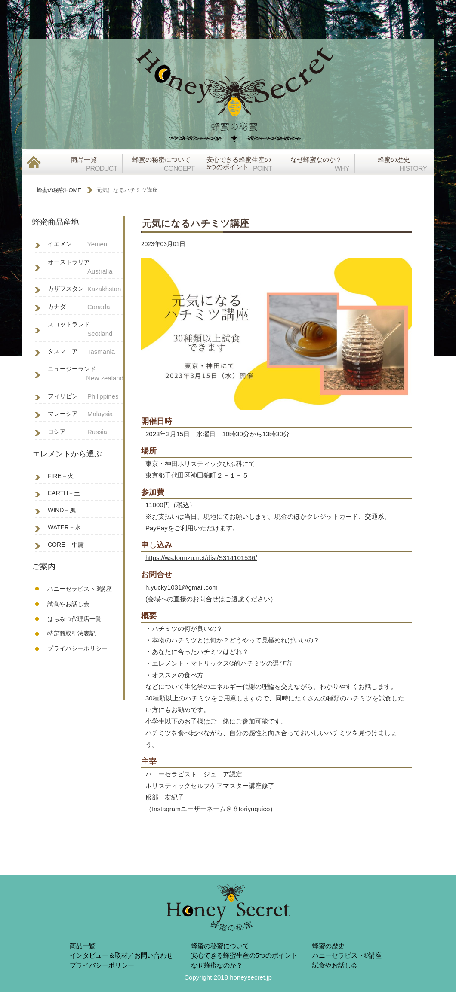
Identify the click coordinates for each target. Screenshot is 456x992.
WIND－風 (62, 510)
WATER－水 (64, 527)
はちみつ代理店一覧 (74, 618)
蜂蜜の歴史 (328, 945)
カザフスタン (85, 289)
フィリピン (85, 397)
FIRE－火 (61, 475)
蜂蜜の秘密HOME (59, 190)
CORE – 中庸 (66, 544)
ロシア (85, 432)
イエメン (85, 245)
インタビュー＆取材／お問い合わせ (121, 955)
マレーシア (85, 414)
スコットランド (85, 330)
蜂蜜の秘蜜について (220, 945)
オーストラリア (85, 268)
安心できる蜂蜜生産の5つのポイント (244, 955)
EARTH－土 (64, 493)
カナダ (85, 307)
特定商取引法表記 (71, 633)
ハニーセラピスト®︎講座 (79, 588)
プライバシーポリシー (77, 648)
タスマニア (85, 352)
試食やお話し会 (68, 603)
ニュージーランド (85, 374)
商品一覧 (83, 945)
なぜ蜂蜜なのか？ (217, 965)
